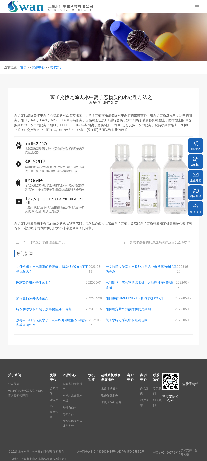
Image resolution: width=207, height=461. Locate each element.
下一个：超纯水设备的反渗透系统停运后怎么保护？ (153, 242)
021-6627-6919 (170, 452)
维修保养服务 (109, 395)
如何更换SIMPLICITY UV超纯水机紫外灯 (134, 298)
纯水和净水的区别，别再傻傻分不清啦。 (45, 309)
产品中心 (69, 375)
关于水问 (14, 375)
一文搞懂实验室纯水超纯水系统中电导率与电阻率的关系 (141, 269)
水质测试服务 (109, 388)
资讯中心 (38, 67)
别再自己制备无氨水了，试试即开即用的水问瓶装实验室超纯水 (51, 322)
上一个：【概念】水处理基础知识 (40, 242)
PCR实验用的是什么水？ (33, 282)
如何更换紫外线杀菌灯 (32, 298)
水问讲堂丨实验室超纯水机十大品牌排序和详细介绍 (139, 285)
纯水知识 (56, 67)
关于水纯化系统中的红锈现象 (127, 320)
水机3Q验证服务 (111, 402)
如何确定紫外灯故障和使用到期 (128, 309)
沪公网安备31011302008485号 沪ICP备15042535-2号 (110, 451)
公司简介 (13, 384)
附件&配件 (69, 407)
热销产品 (68, 414)
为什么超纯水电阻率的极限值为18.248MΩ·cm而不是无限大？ (52, 269)
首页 (23, 67)
